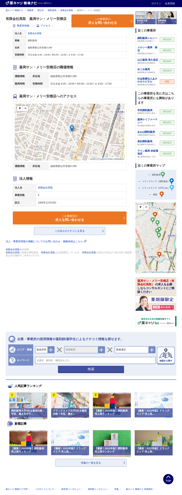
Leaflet (93, 159)
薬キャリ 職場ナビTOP (18, 489)
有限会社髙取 (66, 10)
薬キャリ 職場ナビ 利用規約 (140, 489)
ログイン (156, 3)
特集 (118, 489)
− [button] (25, 108)
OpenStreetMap (106, 159)
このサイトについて (46, 489)
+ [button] (20, 108)
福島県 (30, 10)
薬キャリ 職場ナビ (14, 10)
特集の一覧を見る (91, 462)
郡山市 (41, 10)
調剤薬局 (52, 10)
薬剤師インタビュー (99, 489)
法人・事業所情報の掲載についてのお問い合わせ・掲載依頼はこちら (46, 241)
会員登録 (170, 3)
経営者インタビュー (72, 489)
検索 (91, 369)
